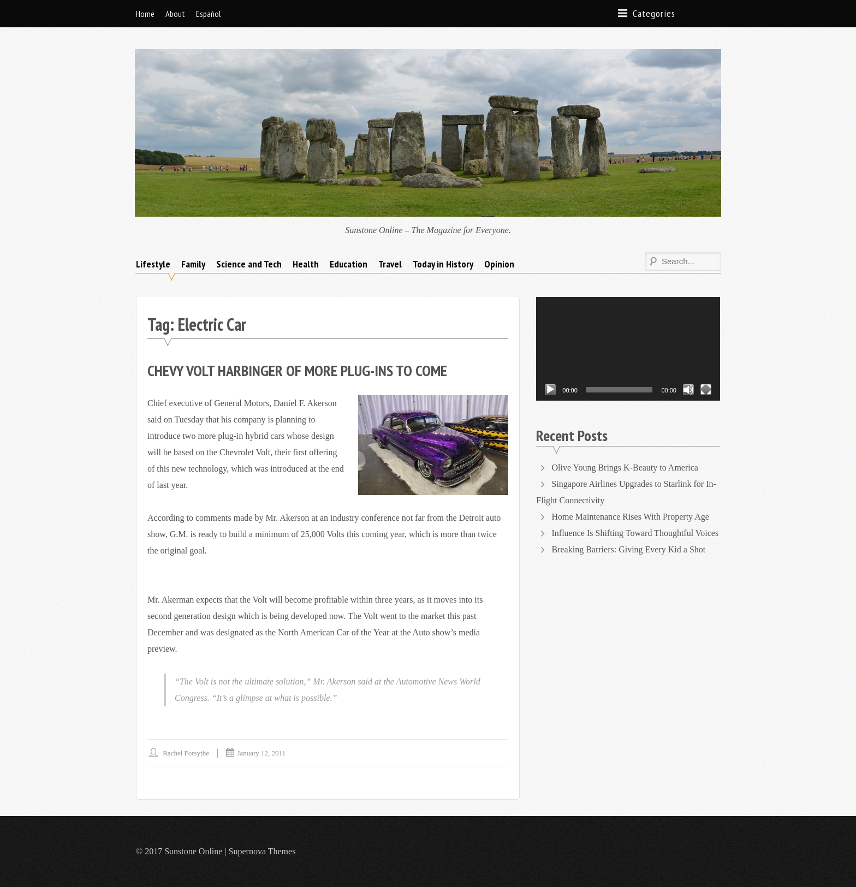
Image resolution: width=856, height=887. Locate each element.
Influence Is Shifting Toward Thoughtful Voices (635, 533)
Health (306, 264)
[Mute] (688, 389)
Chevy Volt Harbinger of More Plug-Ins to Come (297, 370)
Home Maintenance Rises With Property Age (630, 516)
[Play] (550, 389)
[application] (628, 348)
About (175, 13)
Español (208, 13)
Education (348, 264)
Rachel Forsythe (186, 753)
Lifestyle (153, 264)
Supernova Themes (262, 851)
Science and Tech (249, 264)
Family (193, 264)
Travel (390, 264)
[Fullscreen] (705, 389)
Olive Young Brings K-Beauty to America (626, 467)
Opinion (499, 264)
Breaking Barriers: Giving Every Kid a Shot (629, 549)
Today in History (443, 264)
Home (145, 13)
